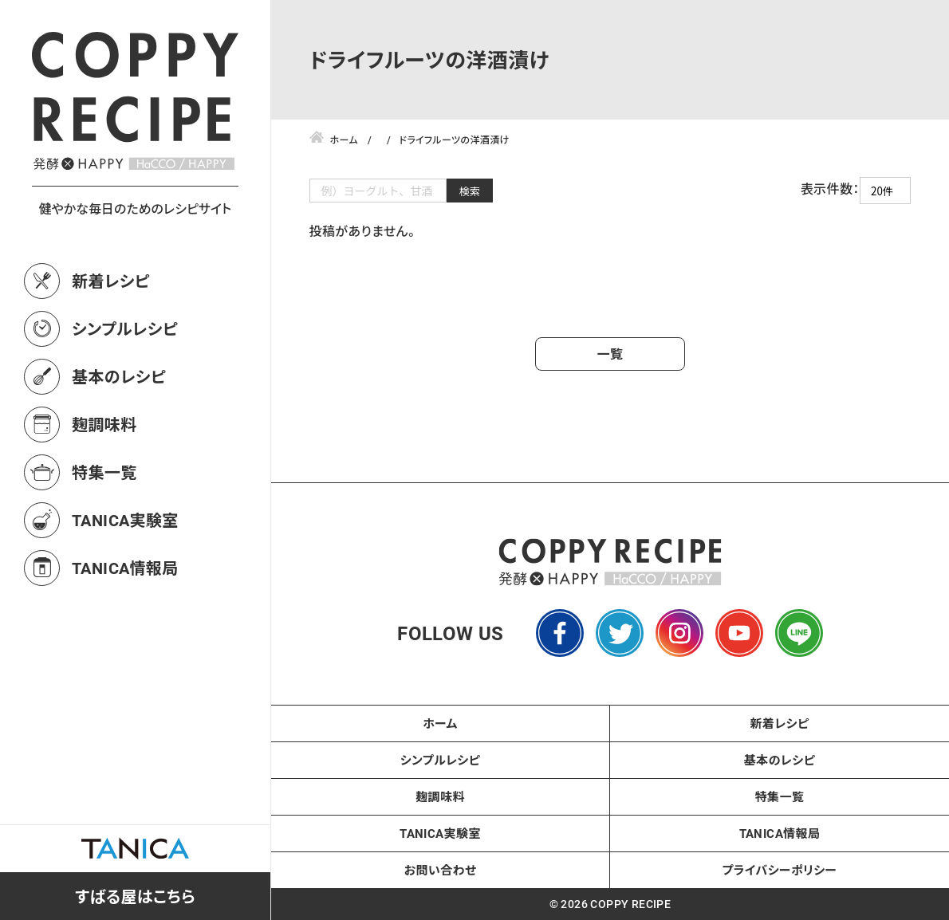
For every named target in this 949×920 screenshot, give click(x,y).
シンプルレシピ (125, 328)
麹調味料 (104, 424)
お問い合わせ (440, 870)
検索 (470, 191)
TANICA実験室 (125, 519)
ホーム (440, 723)
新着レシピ (111, 280)
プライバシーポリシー (780, 870)
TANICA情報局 (125, 567)
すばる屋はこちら (135, 896)
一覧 (610, 353)
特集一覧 (104, 472)
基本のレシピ (119, 376)
